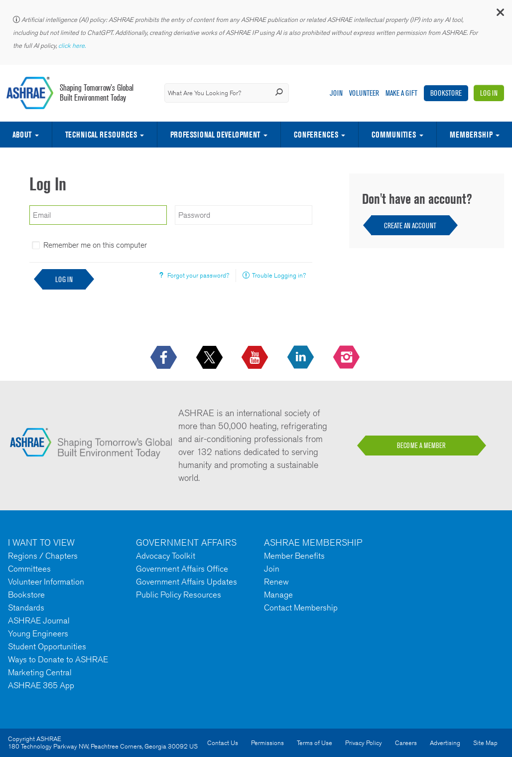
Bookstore (446, 93)
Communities (394, 135)
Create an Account (410, 225)
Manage (278, 595)
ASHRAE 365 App (41, 685)
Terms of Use (314, 743)
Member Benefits (294, 556)
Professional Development (215, 135)
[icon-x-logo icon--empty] (210, 358)
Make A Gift (401, 93)
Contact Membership (301, 607)
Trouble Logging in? (279, 275)
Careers (406, 743)
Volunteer (364, 93)
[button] (499, 14)
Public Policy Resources (178, 595)
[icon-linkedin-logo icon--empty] (301, 358)
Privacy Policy (363, 743)
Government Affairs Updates (186, 582)
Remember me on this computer (95, 245)
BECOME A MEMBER (421, 445)
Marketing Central (40, 672)
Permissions (267, 743)
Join (336, 93)
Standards (26, 607)
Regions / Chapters (43, 556)
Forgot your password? (198, 275)
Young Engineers (38, 633)
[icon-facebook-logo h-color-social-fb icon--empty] (164, 358)
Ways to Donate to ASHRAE (58, 659)
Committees (29, 569)
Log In (489, 93)
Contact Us (222, 743)
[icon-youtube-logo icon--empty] (256, 358)
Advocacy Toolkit (165, 556)
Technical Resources (101, 135)
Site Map (485, 743)
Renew (276, 582)
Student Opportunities (47, 646)
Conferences (316, 135)
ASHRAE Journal (39, 620)
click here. (72, 45)
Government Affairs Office (182, 569)
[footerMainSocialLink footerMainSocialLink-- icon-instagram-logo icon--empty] (347, 358)
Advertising (445, 743)
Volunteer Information (46, 582)
